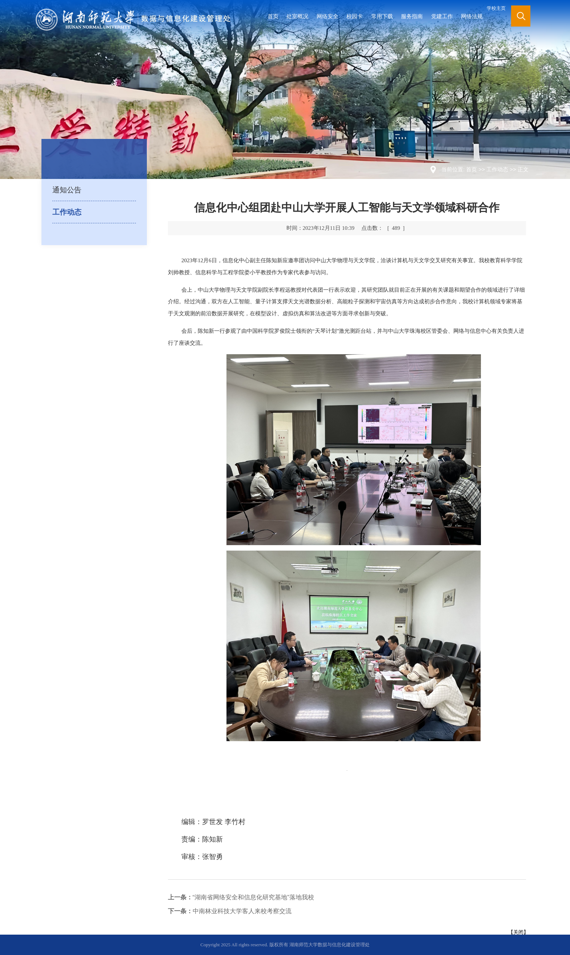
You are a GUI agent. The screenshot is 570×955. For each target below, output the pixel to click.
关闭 (518, 932)
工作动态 (497, 169)
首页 (273, 16)
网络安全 (327, 16)
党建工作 (442, 16)
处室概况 (297, 16)
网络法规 (472, 16)
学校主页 (496, 8)
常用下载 (382, 16)
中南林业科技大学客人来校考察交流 (230, 911)
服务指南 (412, 16)
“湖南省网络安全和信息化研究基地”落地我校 (241, 897)
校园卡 (354, 16)
